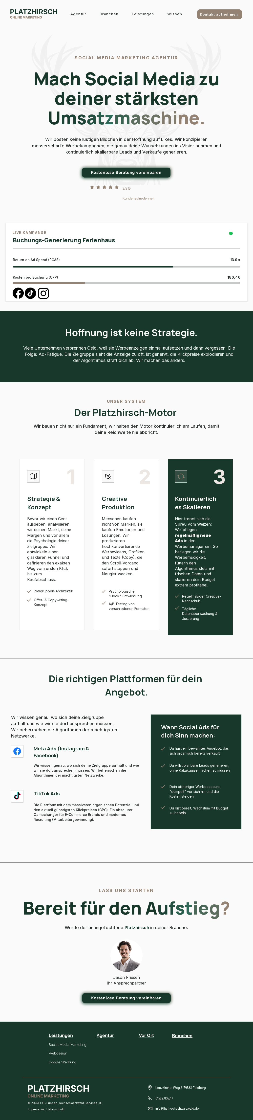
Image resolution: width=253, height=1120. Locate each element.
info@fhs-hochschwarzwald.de (177, 1108)
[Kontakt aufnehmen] (219, 14)
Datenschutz (55, 1109)
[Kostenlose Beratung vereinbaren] (126, 998)
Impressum (36, 1109)
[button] (143, 14)
